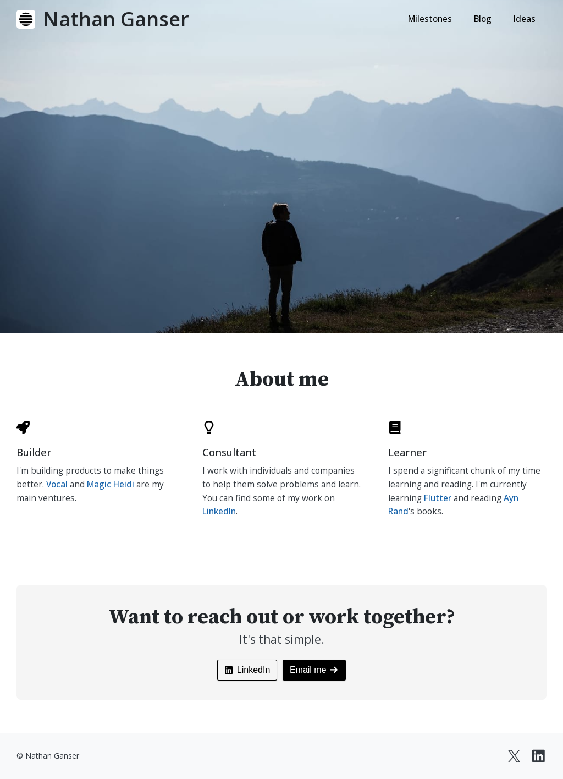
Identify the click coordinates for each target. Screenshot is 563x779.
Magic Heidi (110, 484)
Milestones (430, 19)
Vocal (57, 484)
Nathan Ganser (116, 19)
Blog (483, 19)
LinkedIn (219, 511)
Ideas (525, 19)
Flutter (437, 498)
